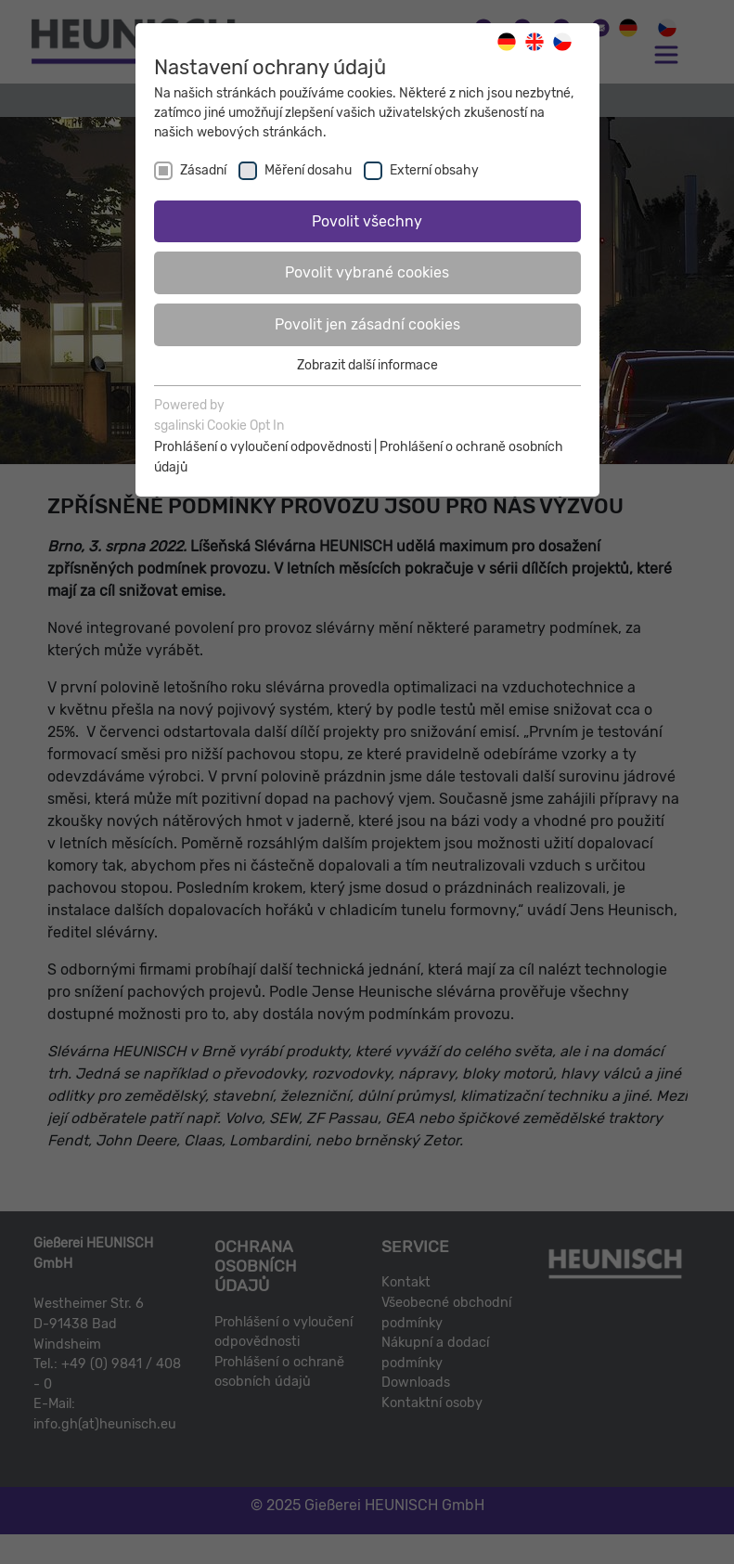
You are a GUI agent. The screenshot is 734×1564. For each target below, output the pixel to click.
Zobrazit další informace (367, 365)
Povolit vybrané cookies (367, 272)
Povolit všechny (367, 221)
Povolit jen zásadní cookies (367, 324)
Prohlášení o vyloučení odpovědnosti (262, 447)
